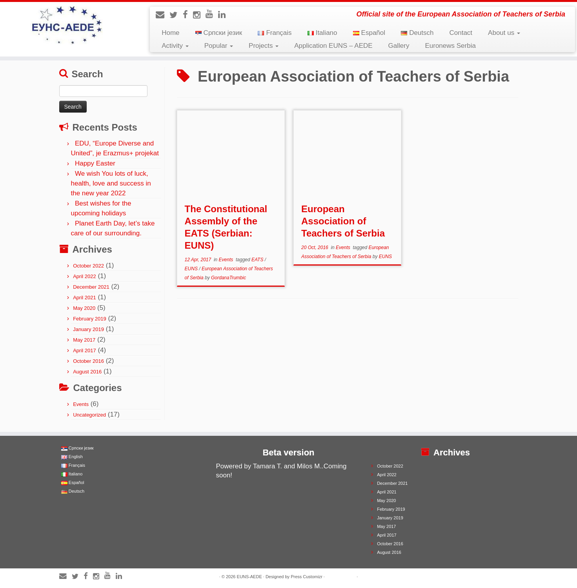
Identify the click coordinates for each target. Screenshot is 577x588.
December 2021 (91, 287)
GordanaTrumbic (228, 277)
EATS (258, 259)
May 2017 (84, 340)
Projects (263, 45)
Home (170, 32)
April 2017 (84, 350)
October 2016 (88, 361)
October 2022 (88, 266)
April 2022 (84, 276)
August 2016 (87, 372)
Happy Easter (95, 163)
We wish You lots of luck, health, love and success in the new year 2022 (111, 183)
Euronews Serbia (450, 45)
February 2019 (89, 319)
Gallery (399, 45)
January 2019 (88, 329)
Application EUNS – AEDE (333, 45)
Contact (461, 32)
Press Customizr (306, 576)
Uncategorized (89, 415)
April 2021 (84, 297)
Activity (175, 45)
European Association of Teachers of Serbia (343, 221)
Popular (218, 45)
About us (504, 32)
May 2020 (84, 308)
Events (81, 404)
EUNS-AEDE (249, 576)
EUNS (192, 268)
